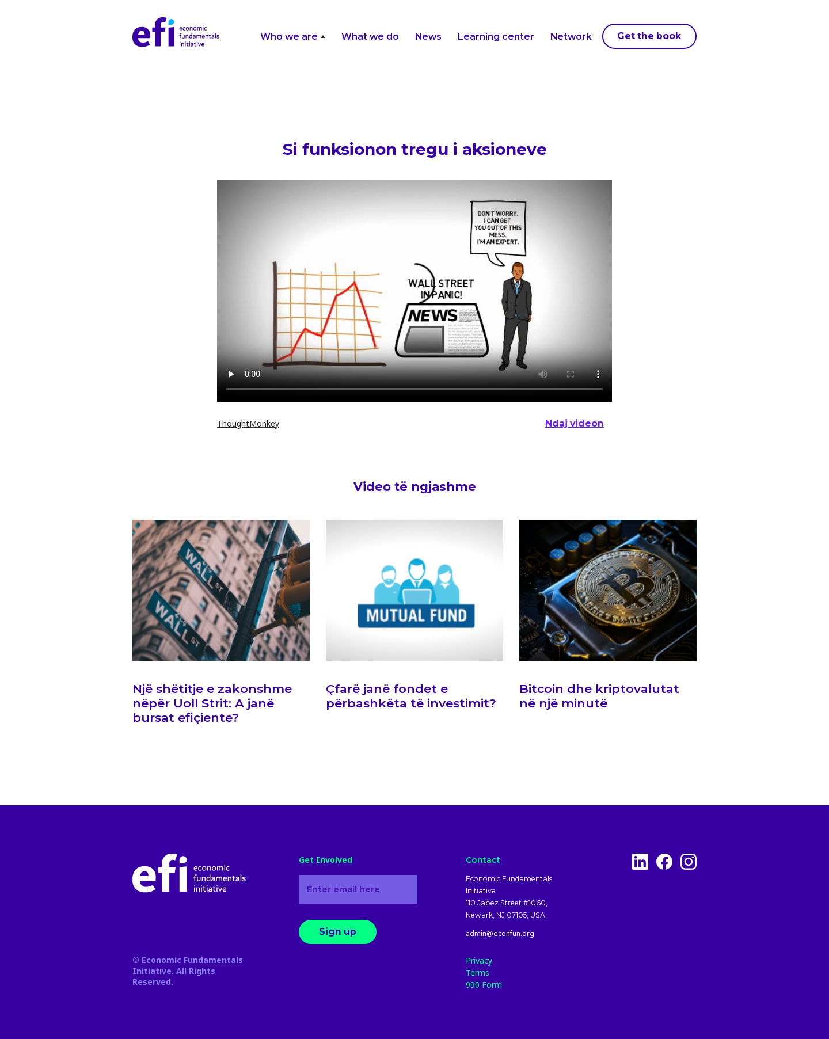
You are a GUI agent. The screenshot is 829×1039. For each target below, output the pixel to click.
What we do (370, 36)
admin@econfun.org (500, 933)
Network (571, 36)
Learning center (496, 36)
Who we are (292, 36)
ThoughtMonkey (248, 423)
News (428, 36)
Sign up (337, 931)
